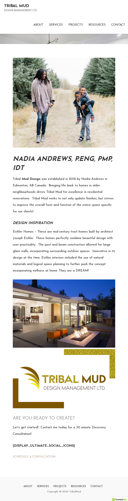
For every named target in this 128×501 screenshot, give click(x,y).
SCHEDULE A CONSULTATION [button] (34, 456)
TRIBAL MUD (16, 6)
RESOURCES (97, 24)
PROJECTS (76, 24)
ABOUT (38, 24)
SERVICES (56, 24)
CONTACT (118, 24)
